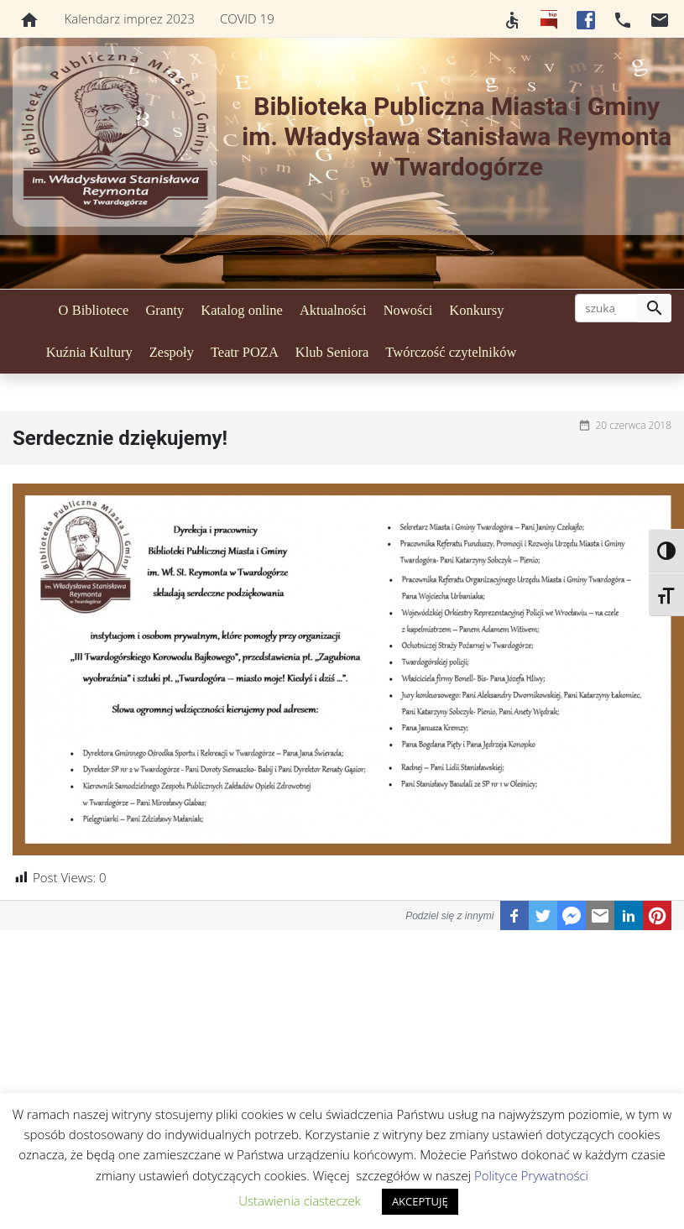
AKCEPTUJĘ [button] (420, 1201)
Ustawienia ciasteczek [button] (299, 1200)
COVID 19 (247, 18)
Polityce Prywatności (531, 1175)
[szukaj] (606, 308)
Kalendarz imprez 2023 (130, 18)
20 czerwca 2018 (633, 425)
